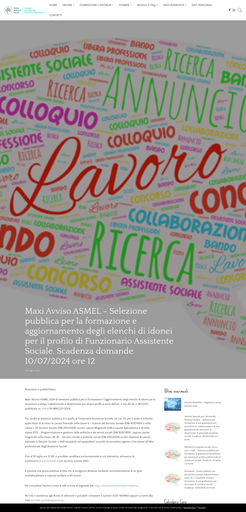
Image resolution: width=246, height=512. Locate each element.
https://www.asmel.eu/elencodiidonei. (116, 485)
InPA (44, 408)
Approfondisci (190, 508)
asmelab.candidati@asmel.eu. (48, 500)
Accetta (201, 508)
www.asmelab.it (48, 461)
